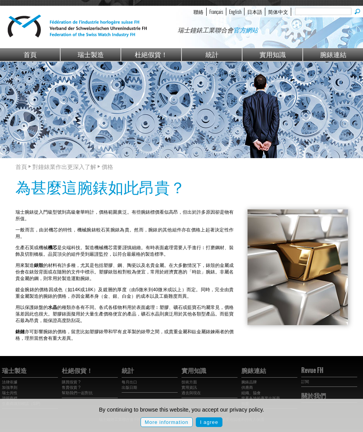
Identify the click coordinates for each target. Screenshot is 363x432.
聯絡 (198, 11)
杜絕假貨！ (151, 54)
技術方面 (189, 382)
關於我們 (313, 395)
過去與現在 (191, 393)
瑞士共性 (9, 393)
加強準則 (9, 387)
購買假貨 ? (71, 382)
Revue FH (312, 370)
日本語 (254, 11)
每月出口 (129, 382)
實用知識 (273, 54)
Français (216, 11)
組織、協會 (251, 393)
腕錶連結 (333, 54)
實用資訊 (189, 387)
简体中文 (278, 11)
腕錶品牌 (249, 382)
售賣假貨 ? (71, 387)
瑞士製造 (91, 54)
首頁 (30, 54)
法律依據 (9, 382)
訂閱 (305, 382)
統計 (212, 54)
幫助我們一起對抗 (77, 393)
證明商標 (9, 398)
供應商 (247, 387)
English (235, 11)
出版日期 (129, 387)
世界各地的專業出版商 (260, 398)
